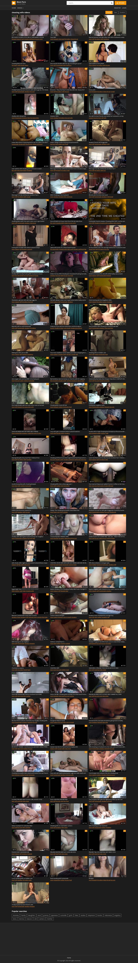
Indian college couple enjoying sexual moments (64, 142)
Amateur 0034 (54, 116)
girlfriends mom (79, 459)
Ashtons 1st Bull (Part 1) (57, 642)
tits (51, 223)
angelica (117, 915)
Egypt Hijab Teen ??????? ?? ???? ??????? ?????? (25, 589)
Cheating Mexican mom (19, 63)
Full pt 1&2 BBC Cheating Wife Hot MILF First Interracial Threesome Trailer (68, 694)
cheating (29, 170)
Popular (108, 12)
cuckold (67, 643)
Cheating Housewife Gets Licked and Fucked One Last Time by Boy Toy (30, 773)
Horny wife (92, 90)
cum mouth (67, 328)
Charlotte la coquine (18, 668)
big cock (32, 91)
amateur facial (16, 617)
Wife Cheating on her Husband (59, 195)
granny (46, 915)
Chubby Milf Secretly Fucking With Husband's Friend (27, 274)
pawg (65, 827)
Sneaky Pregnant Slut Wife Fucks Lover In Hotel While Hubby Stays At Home (107, 642)
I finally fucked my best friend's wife (22, 905)
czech (54, 223)
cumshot (29, 249)
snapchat (30, 433)
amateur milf (112, 565)
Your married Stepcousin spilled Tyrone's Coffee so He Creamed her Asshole (107, 484)
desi (63, 144)
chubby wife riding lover (19, 116)
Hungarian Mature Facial (57, 720)
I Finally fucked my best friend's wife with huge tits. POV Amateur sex (30, 90)
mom (51, 39)
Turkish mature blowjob (57, 615)
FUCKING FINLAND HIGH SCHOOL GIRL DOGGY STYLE (27, 799)
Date (115, 12)
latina (26, 65)
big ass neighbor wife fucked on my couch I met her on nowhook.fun (107, 589)
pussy (104, 302)
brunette (108, 643)
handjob (28, 459)
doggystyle (22, 144)
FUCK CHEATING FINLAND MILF (59, 799)
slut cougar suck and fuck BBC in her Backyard (25, 379)
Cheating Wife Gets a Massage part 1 (61, 484)
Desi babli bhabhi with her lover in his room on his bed (28, 405)
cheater (65, 512)
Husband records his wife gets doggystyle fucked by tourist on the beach (107, 510)
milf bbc (68, 354)
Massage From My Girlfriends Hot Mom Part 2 (25, 195)
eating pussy (103, 538)
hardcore (106, 39)
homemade (59, 65)
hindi (66, 144)
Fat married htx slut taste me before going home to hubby (106, 720)
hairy (29, 670)
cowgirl (113, 91)
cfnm (61, 512)
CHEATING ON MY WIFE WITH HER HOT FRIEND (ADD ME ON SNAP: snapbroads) (68, 563)
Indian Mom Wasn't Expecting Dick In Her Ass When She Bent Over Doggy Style (30, 142)
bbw (29, 118)
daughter (31, 915)
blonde (58, 433)
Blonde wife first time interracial (98, 195)
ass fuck (55, 144)
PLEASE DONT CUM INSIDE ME (20, 852)
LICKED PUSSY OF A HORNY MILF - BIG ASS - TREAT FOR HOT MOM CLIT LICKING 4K (107, 536)
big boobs (102, 354)
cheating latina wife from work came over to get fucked (28, 221)
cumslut (39, 617)
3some (63, 643)
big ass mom (39, 39)
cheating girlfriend (29, 39)
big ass (108, 65)
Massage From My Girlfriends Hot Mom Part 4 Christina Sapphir (68, 169)
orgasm (91, 118)
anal (93, 486)
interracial (61, 39)
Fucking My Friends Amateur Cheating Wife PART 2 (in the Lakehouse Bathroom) (107, 221)
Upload (120, 3)
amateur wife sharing (114, 223)
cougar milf (74, 354)
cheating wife (60, 223)
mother (56, 354)
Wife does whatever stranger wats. (99, 563)
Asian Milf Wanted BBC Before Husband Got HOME (27, 694)
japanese (54, 915)
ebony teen (81, 381)
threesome (29, 144)
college (34, 144)
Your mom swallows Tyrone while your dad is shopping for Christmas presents (68, 353)
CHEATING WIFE (54, 668)
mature (94, 65)
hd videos (68, 39)
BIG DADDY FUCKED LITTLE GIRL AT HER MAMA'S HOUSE (28, 37)
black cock (57, 512)
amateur (27, 91)
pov (105, 170)
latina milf (70, 249)
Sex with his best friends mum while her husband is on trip (106, 116)
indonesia (108, 915)
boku (15, 919)
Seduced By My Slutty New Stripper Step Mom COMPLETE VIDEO (107, 379)
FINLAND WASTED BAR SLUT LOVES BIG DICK (63, 852)
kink (62, 486)
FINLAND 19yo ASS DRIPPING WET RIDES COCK (102, 852)
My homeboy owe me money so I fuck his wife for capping (67, 379)
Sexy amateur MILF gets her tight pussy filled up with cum (106, 799)
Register (117, 8)
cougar (28, 197)
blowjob (14, 39)
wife (102, 39)
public (21, 381)
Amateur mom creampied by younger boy (101, 615)
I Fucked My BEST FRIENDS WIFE (59, 536)
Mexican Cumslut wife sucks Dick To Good (24, 615)
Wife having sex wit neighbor (20, 642)
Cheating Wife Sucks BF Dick (58, 405)
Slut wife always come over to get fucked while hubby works (68, 300)
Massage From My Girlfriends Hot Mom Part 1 (102, 169)
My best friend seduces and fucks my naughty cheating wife (29, 720)
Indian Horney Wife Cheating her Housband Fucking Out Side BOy (68, 274)
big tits (23, 65)
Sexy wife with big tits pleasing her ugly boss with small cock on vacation (68, 773)
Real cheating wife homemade (59, 878)
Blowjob (91, 878)
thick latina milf (46, 617)
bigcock (19, 39)
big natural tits (34, 118)
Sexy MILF (53, 37)
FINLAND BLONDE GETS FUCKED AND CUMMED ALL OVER (105, 694)
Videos (20, 8)
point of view (37, 433)
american (69, 197)
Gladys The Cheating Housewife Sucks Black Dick (64, 510)
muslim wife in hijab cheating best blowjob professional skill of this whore (107, 431)
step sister (103, 670)
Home (14, 8)
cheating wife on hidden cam (97, 353)
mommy (16, 915)
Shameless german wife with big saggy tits (24, 300)
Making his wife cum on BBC (20, 353)
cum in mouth (67, 617)
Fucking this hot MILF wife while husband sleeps (26, 247)
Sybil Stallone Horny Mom (96, 63)
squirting (24, 354)
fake (76, 915)
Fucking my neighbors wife (97, 405)
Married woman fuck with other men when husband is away (106, 37)
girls (70, 915)
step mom (20, 170)
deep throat (74, 39)
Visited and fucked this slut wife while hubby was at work (106, 274)
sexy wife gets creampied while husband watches (65, 431)
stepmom (91, 915)
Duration (122, 12)
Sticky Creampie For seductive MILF (22, 826)
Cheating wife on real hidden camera (61, 826)
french (25, 670)
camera (42, 919)
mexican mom (32, 617)
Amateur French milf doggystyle (98, 142)
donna (21, 919)
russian (59, 749)
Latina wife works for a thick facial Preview (62, 247)
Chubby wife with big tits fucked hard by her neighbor (27, 536)
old (35, 919)
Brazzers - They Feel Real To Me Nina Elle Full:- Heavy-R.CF (67, 90)
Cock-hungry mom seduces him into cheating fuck (103, 773)
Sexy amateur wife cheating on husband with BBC (103, 326)
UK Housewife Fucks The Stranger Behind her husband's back (107, 247)
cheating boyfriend (76, 328)
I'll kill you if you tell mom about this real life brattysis (65, 326)
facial (90, 249)
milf (93, 39)
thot (51, 381)
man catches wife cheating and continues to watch (27, 169)
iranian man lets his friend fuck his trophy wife (64, 747)
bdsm (25, 170)
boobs (99, 915)
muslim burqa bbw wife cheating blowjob (24, 484)
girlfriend (39, 144)
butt (22, 39)
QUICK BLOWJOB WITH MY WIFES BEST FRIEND (25, 431)
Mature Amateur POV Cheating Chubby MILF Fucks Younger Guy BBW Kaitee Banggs (68, 589)
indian (60, 144)
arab (107, 433)
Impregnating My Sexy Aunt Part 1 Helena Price (25, 458)
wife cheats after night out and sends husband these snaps (29, 563)
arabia (83, 915)
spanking (30, 354)
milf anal (110, 486)
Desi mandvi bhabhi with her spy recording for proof (65, 63)
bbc (13, 170)
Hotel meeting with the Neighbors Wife (100, 300)
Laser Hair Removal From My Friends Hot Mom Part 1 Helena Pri (107, 458)
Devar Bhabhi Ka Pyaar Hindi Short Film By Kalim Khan (66, 221)
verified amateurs (72, 381)
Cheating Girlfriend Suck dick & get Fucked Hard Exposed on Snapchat (68, 458)
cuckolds (63, 915)
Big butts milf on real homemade (21, 326)
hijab (24, 591)
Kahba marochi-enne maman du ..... (22, 510)
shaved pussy (111, 775)
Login (124, 8)
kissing (96, 118)
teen (90, 486)
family (23, 915)
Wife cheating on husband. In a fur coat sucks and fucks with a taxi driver (107, 747)
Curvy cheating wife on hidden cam (22, 878)
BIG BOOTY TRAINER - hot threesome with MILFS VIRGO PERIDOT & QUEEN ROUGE (30, 747)
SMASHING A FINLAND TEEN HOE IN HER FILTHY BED (103, 668)
